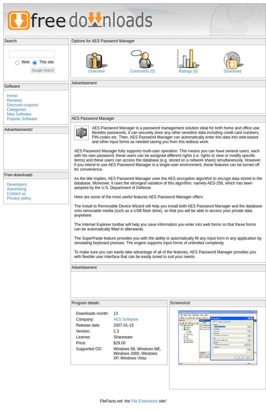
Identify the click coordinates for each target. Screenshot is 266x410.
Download (232, 71)
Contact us (16, 193)
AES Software (125, 319)
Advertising (16, 189)
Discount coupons (22, 105)
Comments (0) (142, 71)
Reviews (14, 100)
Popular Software (22, 119)
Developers (17, 184)
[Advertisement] (36, 151)
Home (12, 96)
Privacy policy (19, 198)
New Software (19, 114)
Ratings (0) (188, 71)
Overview (96, 71)
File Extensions (144, 401)
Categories (16, 109)
